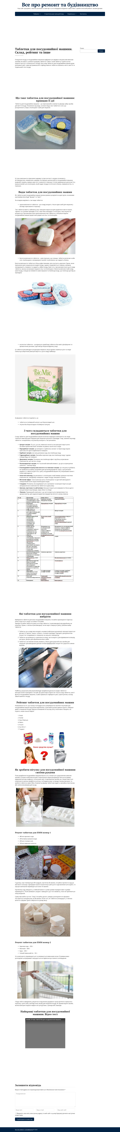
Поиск (82, 48)
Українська (71, 14)
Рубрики (36, 14)
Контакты (83, 14)
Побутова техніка (19, 55)
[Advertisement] (60, 30)
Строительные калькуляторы (54, 14)
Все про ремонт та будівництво (60, 5)
